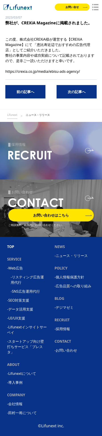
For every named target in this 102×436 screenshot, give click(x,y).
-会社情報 (14, 403)
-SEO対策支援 (18, 300)
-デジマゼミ (64, 307)
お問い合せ (76, 7)
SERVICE (14, 259)
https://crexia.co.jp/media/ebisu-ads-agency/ (42, 71)
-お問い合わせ (66, 350)
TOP (10, 246)
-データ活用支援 (20, 309)
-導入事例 (14, 382)
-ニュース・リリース (71, 255)
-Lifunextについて (21, 373)
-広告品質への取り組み (73, 286)
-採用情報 (62, 328)
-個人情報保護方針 (69, 277)
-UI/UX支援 (16, 318)
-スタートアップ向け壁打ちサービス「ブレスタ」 (25, 347)
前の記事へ (25, 91)
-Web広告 (15, 268)
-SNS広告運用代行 (25, 291)
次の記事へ (77, 91)
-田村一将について (22, 412)
